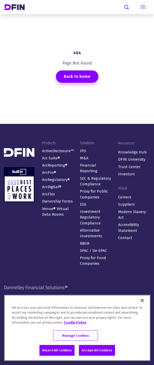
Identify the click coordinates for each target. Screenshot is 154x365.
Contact (125, 237)
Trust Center (129, 167)
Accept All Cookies (97, 351)
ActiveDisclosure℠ (58, 151)
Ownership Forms (57, 201)
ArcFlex (48, 194)
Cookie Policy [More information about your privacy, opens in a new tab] (75, 323)
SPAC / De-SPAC (93, 250)
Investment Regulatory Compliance (90, 217)
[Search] (126, 7)
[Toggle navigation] (143, 7)
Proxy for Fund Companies (93, 261)
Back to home (77, 76)
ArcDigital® (51, 187)
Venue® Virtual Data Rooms (55, 211)
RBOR (84, 243)
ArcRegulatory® (56, 179)
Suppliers (126, 204)
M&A (84, 158)
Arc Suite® (51, 158)
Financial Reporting (88, 168)
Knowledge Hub (132, 152)
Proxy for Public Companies (94, 194)
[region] (77, 329)
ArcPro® (49, 172)
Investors (126, 174)
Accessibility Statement (128, 227)
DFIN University (131, 159)
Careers (124, 197)
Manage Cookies (75, 336)
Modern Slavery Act (132, 214)
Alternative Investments (91, 233)
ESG (83, 204)
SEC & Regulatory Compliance (95, 181)
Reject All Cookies (57, 351)
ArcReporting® (54, 165)
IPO (83, 151)
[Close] (142, 301)
